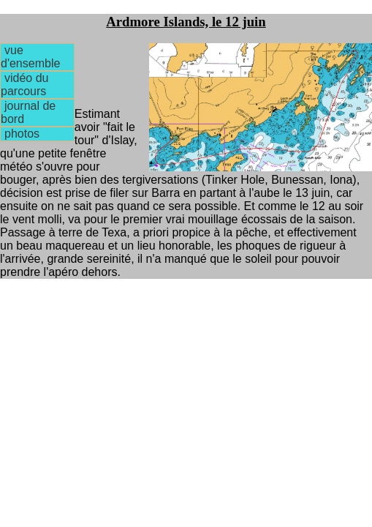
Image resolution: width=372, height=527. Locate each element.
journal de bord (28, 112)
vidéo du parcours (24, 84)
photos (21, 133)
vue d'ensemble (30, 57)
